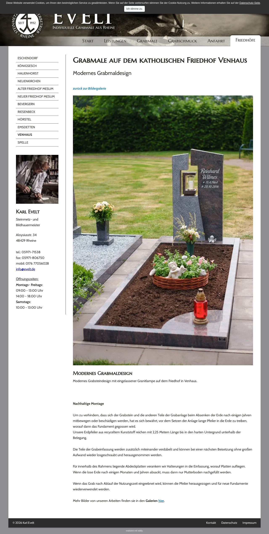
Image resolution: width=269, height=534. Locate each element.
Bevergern (26, 104)
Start (88, 41)
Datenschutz (229, 523)
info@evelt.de (25, 269)
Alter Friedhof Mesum (35, 89)
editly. (140, 531)
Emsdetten (26, 127)
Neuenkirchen (29, 81)
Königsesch (27, 66)
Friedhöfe (245, 40)
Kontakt (211, 523)
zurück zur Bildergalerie (89, 88)
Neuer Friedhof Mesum (36, 96)
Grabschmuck (182, 41)
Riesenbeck (26, 112)
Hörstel (24, 119)
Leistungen (115, 41)
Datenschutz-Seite (249, 2)
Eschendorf (28, 58)
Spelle (23, 142)
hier (161, 501)
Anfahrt (216, 41)
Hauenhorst (28, 73)
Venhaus (25, 135)
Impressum (249, 523)
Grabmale (147, 41)
